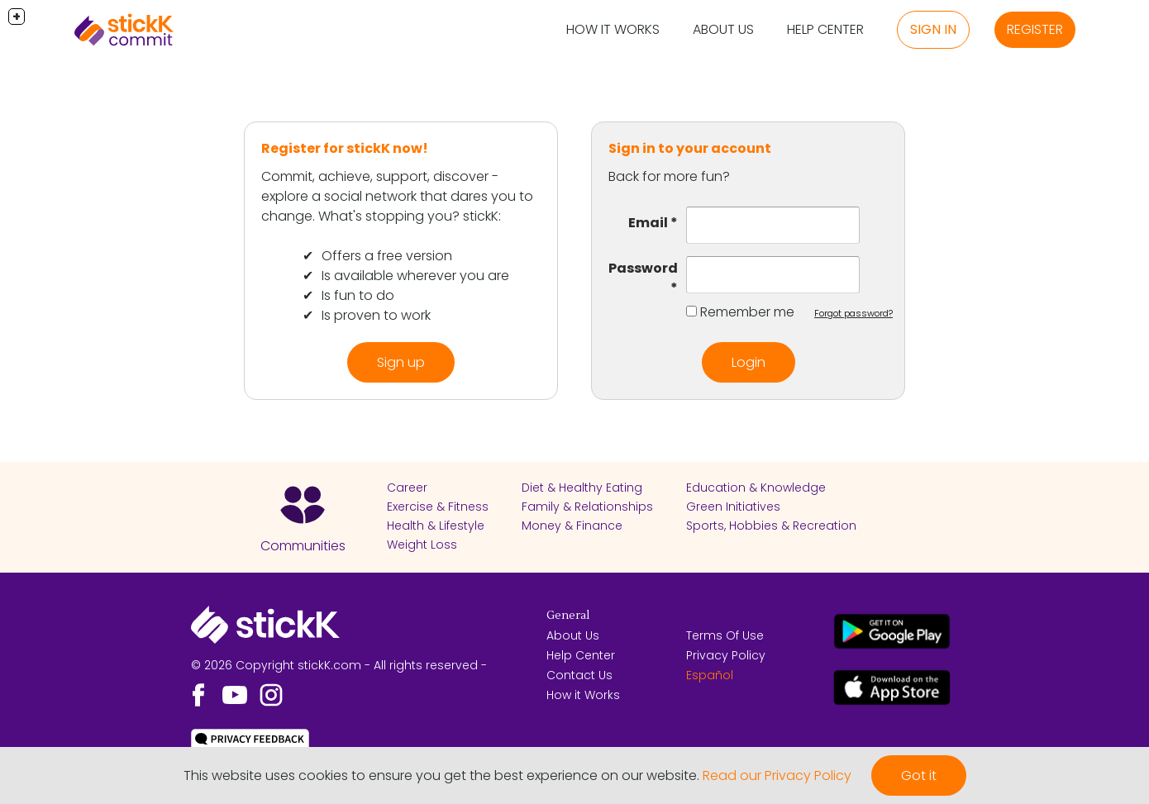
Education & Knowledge (756, 487)
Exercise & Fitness (438, 506)
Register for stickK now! (344, 148)
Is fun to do (358, 295)
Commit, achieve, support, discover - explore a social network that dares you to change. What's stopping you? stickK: (397, 196)
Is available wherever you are (415, 275)
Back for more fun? (669, 176)
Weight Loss (422, 544)
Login (748, 362)
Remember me (747, 311)
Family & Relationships (587, 506)
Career (407, 487)
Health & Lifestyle (435, 525)
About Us (723, 29)
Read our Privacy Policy (777, 775)
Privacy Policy (725, 655)
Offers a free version (387, 255)
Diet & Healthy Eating (582, 487)
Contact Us (579, 675)
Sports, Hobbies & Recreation (771, 525)
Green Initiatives (733, 506)
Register (1035, 29)
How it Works (613, 29)
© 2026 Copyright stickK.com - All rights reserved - (339, 665)
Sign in (933, 29)
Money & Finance (572, 525)
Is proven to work (376, 315)
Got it (919, 775)
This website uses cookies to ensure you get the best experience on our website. (441, 775)
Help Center (825, 29)
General (567, 615)
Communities (303, 545)
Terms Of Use (725, 635)
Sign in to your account (689, 148)
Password (643, 268)
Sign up (401, 362)
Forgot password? (853, 313)
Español (709, 675)
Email (648, 222)
